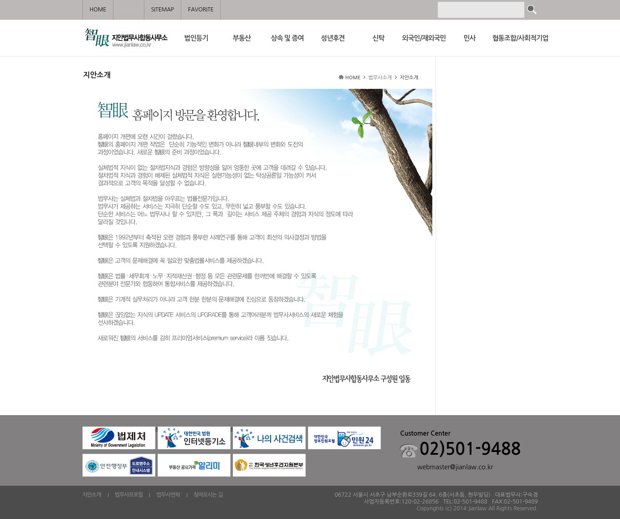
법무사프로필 (129, 495)
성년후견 (332, 38)
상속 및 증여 (287, 38)
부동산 (242, 38)
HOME (353, 77)
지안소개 (91, 495)
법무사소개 (380, 77)
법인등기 (196, 38)
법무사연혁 (167, 495)
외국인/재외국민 (424, 38)
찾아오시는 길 (208, 495)
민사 (469, 38)
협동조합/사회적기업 (515, 38)
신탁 (378, 38)
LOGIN (128, 9)
